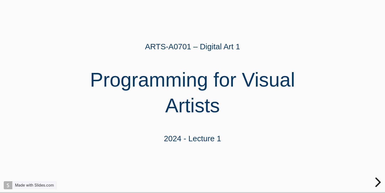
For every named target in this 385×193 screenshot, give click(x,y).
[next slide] (378, 182)
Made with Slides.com (34, 185)
